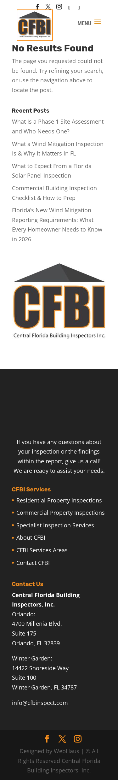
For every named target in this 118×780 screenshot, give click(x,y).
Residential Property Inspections (59, 500)
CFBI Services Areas (42, 550)
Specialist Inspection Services (55, 525)
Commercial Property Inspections (60, 512)
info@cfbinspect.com (40, 703)
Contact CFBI (33, 562)
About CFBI (30, 537)
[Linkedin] (78, 9)
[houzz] (69, 9)
